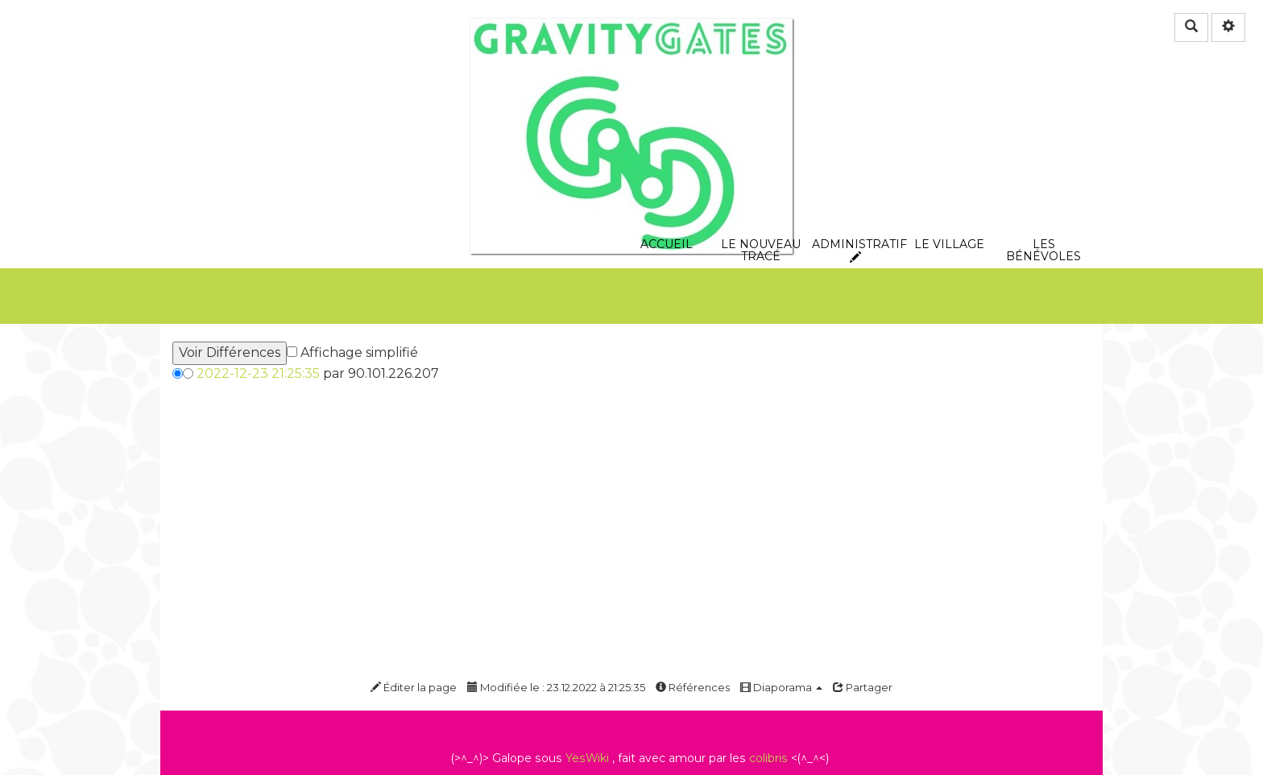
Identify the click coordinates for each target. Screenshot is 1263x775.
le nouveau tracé (761, 158)
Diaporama (781, 687)
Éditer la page (414, 687)
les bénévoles (1043, 158)
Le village (949, 158)
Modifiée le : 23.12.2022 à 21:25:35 (556, 687)
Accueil (666, 158)
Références (693, 687)
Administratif (855, 158)
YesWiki (587, 758)
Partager (862, 687)
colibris (768, 758)
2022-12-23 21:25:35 (258, 373)
